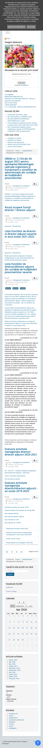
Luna (12, 606)
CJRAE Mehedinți (11, 105)
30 (9, 616)
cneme (11, 716)
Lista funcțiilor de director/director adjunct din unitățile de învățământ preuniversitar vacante (21, 268)
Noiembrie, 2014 (14, 668)
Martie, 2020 (13, 660)
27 (9, 640)
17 (27, 628)
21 (14, 634)
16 (22, 628)
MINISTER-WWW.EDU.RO (14, 96)
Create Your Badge (11, 591)
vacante (22, 288)
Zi (26, 606)
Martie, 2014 (13, 676)
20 (9, 634)
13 (9, 628)
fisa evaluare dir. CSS (12, 519)
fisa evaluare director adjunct (14, 516)
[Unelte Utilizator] (35, 184)
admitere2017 (13, 718)
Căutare (10, 574)
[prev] (19, 602)
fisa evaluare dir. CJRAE (13, 523)
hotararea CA (13, 714)
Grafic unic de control (13, 539)
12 (36, 622)
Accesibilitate (9, 94)
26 (36, 634)
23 (22, 634)
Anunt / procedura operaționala (15, 476)
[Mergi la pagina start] (7, 552)
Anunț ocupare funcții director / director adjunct (20, 209)
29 (18, 640)
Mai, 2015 (12, 664)
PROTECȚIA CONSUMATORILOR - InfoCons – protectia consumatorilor (20, 100)
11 (31, 622)
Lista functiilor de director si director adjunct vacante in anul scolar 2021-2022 (20, 233)
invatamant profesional (16, 720)
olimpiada (12, 722)
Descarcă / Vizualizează (13, 226)
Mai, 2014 (12, 672)
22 (18, 634)
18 (31, 628)
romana (11, 724)
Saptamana (20, 606)
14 (14, 628)
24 (27, 634)
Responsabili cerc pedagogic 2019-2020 (19, 543)
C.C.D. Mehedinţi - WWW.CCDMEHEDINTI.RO (20, 107)
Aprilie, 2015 (13, 666)
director (8, 288)
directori (15, 288)
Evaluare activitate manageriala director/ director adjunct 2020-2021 (21, 451)
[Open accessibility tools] (38, 743)
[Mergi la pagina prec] (12, 552)
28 (14, 640)
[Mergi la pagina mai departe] (17, 552)
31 (14, 616)
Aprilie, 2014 (13, 674)
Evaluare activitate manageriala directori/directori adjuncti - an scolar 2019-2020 (21, 487)
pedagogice (13, 728)
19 (36, 628)
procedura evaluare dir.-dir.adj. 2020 (17, 507)
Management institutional (21, 186)
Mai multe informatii (16, 27)
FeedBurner (25, 85)
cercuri (11, 726)
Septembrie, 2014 (15, 670)
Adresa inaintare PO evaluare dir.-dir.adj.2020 (20, 510)
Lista (30, 606)
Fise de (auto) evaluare (12, 479)
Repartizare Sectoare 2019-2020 (17, 528)
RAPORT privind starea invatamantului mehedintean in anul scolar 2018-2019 (19, 533)
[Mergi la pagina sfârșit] (21, 552)
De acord (31, 27)
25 (31, 634)
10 (27, 622)
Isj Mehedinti (9, 587)
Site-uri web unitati (11, 103)
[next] (23, 602)
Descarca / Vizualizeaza (13, 253)
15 (18, 628)
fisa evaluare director (12, 513)
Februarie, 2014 (14, 678)
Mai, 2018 (12, 662)
